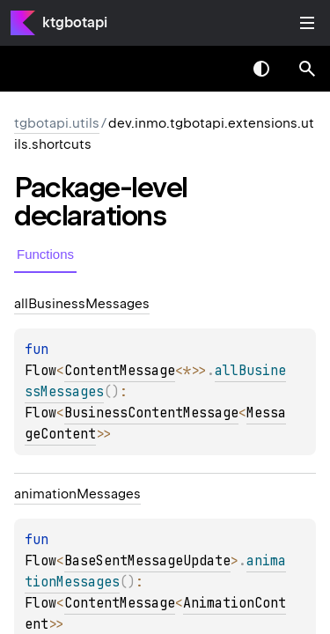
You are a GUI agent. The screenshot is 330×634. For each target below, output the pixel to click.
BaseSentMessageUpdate (147, 561)
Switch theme (261, 69)
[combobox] (215, 69)
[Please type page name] (307, 69)
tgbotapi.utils (56, 123)
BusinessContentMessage (151, 413)
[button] (307, 69)
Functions (45, 254)
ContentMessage (119, 371)
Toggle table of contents (307, 23)
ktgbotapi (74, 22)
